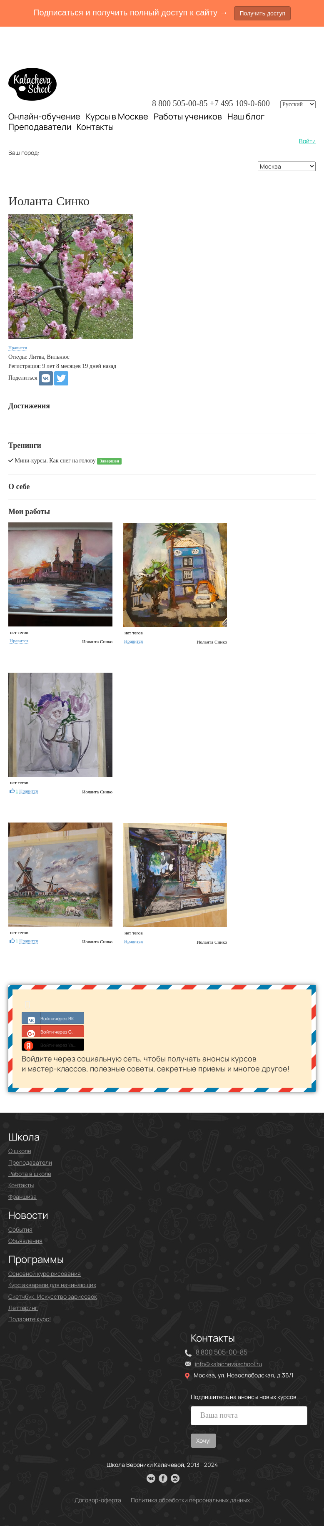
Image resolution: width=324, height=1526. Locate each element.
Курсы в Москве (117, 116)
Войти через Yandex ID (53, 1044)
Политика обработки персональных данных (190, 1500)
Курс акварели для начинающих (52, 1285)
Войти (307, 141)
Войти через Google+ (53, 1031)
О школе (19, 1151)
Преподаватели (39, 126)
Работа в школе (29, 1174)
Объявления (25, 1241)
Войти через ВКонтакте (53, 1018)
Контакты (95, 127)
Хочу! (203, 1440)
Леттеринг (23, 1308)
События (20, 1229)
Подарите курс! (29, 1319)
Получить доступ (262, 13)
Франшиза (22, 1196)
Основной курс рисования (44, 1273)
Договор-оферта (98, 1500)
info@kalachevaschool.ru (228, 1364)
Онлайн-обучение (44, 116)
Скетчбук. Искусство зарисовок (52, 1296)
